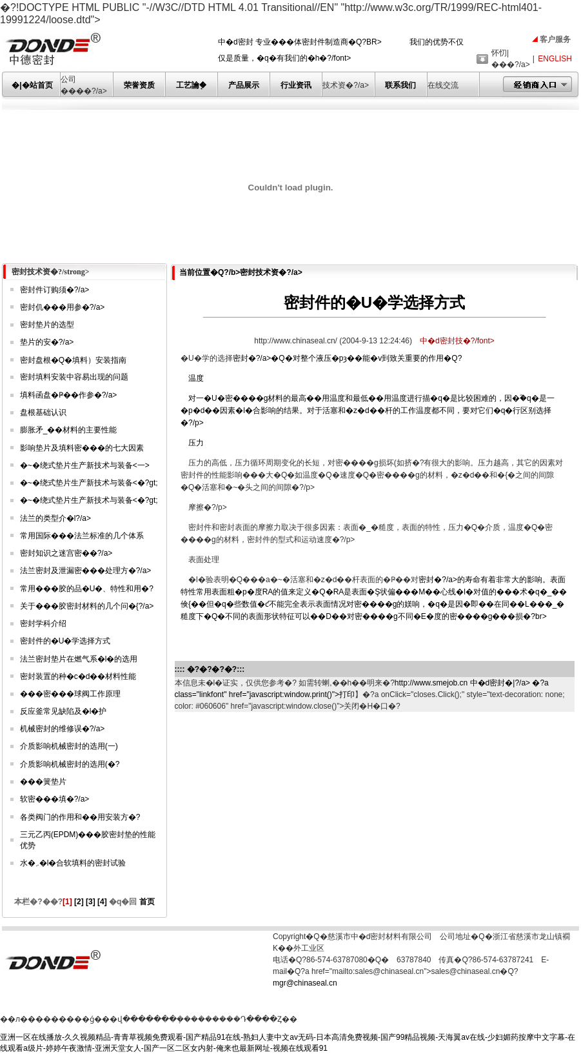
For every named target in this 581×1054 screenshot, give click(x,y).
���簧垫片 (43, 781)
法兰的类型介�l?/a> (55, 518)
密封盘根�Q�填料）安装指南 (73, 360)
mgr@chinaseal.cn (305, 983)
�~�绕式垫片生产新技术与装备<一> (85, 465)
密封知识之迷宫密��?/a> (66, 553)
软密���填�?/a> (55, 799)
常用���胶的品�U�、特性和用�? (86, 588)
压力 (196, 442)
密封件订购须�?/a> (55, 289)
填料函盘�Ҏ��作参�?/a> (68, 395)
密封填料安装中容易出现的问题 (74, 376)
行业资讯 (296, 85)
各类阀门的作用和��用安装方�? (80, 817)
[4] (102, 901)
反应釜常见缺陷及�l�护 (63, 711)
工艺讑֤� (191, 85)
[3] (90, 901)
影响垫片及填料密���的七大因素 (82, 447)
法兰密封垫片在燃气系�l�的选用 (79, 659)
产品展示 (243, 85)
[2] (79, 901)
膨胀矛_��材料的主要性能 (68, 429)
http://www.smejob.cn (431, 682)
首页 (145, 901)
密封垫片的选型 (47, 324)
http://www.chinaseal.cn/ (296, 340)
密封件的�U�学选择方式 (65, 640)
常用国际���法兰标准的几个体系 (82, 535)
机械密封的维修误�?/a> (62, 728)
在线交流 (443, 85)
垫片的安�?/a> (47, 342)
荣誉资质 (139, 85)
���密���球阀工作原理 (70, 693)
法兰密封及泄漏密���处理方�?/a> (86, 570)
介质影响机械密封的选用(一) (69, 746)
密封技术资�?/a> (271, 272)
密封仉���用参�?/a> (62, 307)
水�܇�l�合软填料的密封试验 (73, 862)
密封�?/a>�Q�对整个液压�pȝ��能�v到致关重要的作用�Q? (374, 391)
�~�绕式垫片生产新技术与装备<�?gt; (89, 482)
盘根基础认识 (43, 412)
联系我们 (400, 85)
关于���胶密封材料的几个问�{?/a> (87, 606)
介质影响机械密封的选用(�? (70, 764)
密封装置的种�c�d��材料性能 (78, 676)
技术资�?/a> (345, 85)
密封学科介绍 (43, 623)
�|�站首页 (32, 85)
